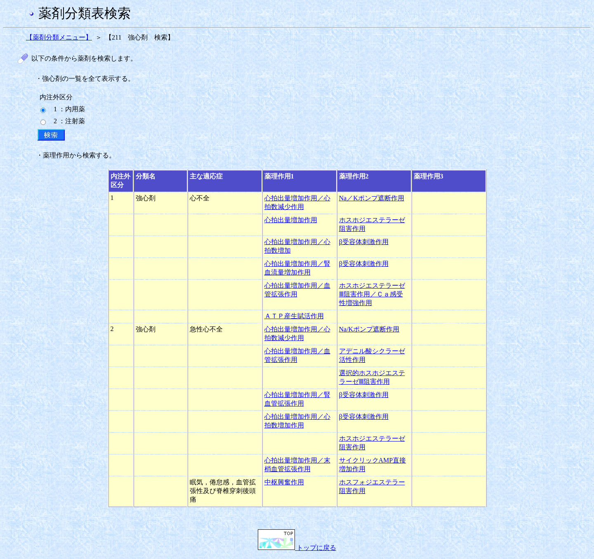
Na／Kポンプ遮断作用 (371, 198)
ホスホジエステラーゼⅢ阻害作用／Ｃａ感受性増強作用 (372, 294)
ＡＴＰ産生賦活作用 (294, 315)
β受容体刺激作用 (364, 241)
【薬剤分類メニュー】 (59, 37)
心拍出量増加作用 (290, 219)
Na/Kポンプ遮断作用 (369, 329)
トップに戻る (297, 547)
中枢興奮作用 (284, 482)
